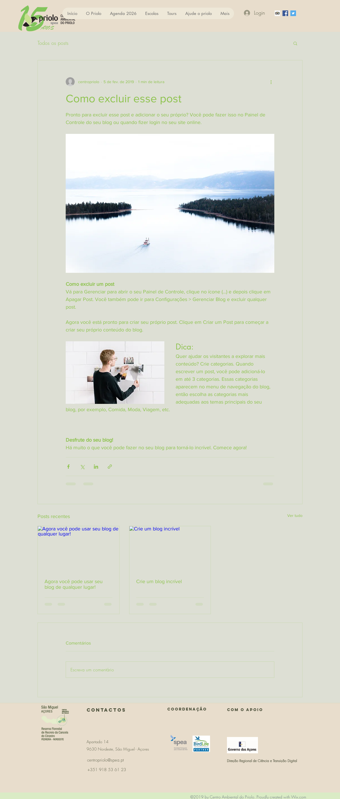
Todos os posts (53, 42)
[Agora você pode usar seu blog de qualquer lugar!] (78, 549)
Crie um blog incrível (159, 581)
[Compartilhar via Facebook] (68, 466)
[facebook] (285, 13)
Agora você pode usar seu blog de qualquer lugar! (74, 584)
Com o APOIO (245, 709)
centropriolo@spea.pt (105, 760)
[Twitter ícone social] (293, 13)
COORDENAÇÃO (187, 709)
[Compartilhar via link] (109, 466)
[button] (295, 43)
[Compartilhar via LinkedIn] (96, 466)
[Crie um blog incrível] (170, 549)
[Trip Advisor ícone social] (277, 13)
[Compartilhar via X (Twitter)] (82, 466)
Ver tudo (295, 515)
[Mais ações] (271, 81)
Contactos (106, 710)
